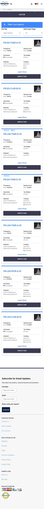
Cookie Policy (5, 464)
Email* (4, 395)
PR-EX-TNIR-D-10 (12, 179)
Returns (4, 446)
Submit (6, 410)
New (13, 130)
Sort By (4, 29)
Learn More (22, 72)
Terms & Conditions (7, 455)
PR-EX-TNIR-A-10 (12, 42)
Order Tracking (6, 426)
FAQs (3, 450)
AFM (4, 9)
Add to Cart (22, 76)
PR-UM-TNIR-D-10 (12, 134)
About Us (4, 475)
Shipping (4, 441)
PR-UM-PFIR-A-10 (12, 271)
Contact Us (5, 421)
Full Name (5, 386)
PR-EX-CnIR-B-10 (12, 88)
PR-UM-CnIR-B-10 (12, 317)
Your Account (5, 431)
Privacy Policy (6, 460)
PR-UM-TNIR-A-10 (12, 225)
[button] (31, 4)
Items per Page (29, 29)
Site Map (4, 479)
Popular (6, 130)
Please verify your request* (10, 404)
